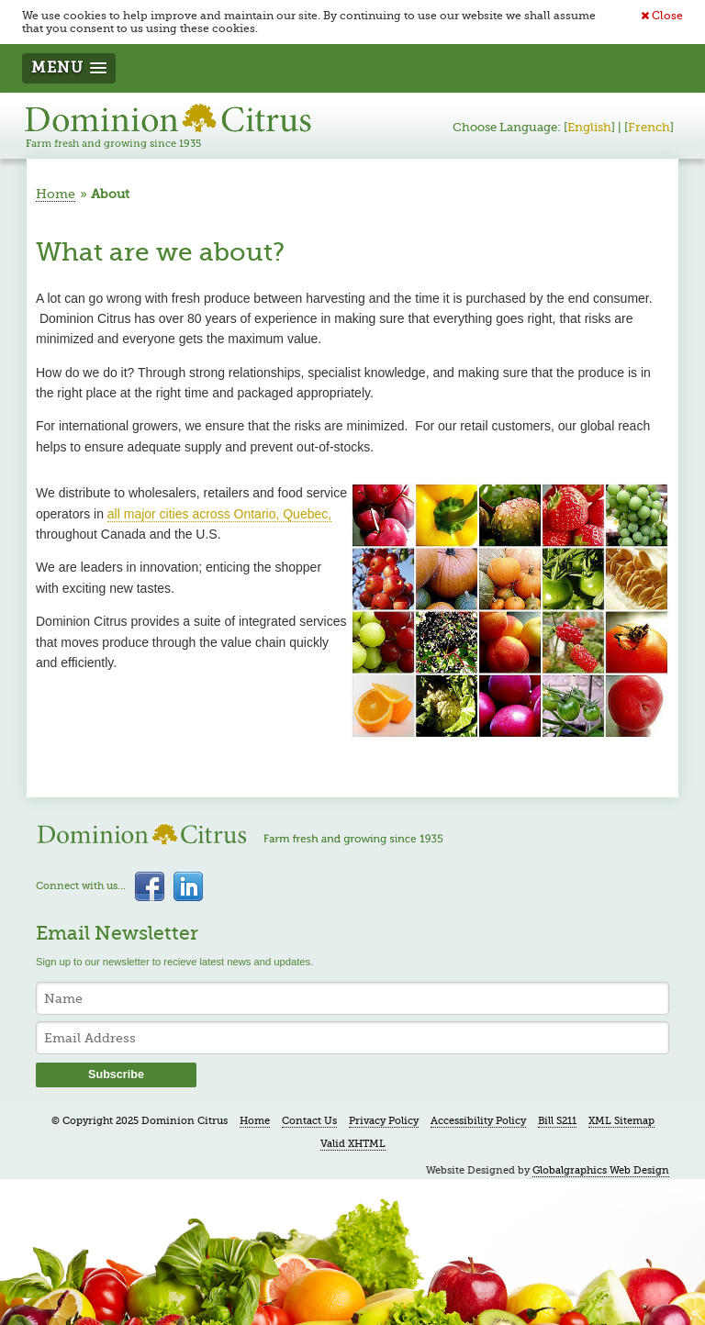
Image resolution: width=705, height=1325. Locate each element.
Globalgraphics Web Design (600, 1170)
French (649, 127)
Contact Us (309, 1121)
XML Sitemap (621, 1121)
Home (55, 193)
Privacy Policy (384, 1121)
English (589, 127)
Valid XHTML (353, 1144)
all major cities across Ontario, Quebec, (219, 514)
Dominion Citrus (168, 126)
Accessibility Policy (478, 1121)
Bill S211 (557, 1121)
